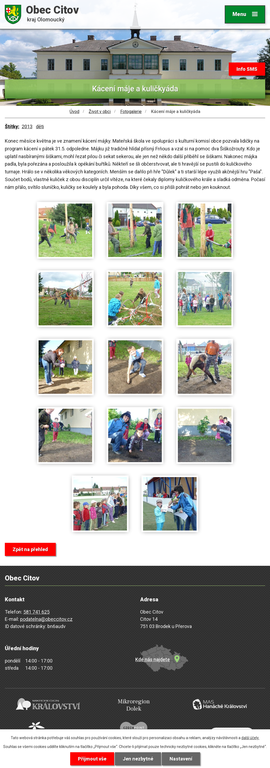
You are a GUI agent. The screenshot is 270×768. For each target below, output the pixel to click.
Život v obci (100, 111)
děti (40, 126)
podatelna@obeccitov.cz (46, 619)
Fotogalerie (131, 111)
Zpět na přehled (30, 549)
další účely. (250, 738)
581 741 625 (36, 612)
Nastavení (181, 759)
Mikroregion (133, 705)
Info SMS (247, 69)
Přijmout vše (92, 759)
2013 (27, 126)
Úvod (74, 111)
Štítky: (12, 126)
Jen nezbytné (138, 759)
